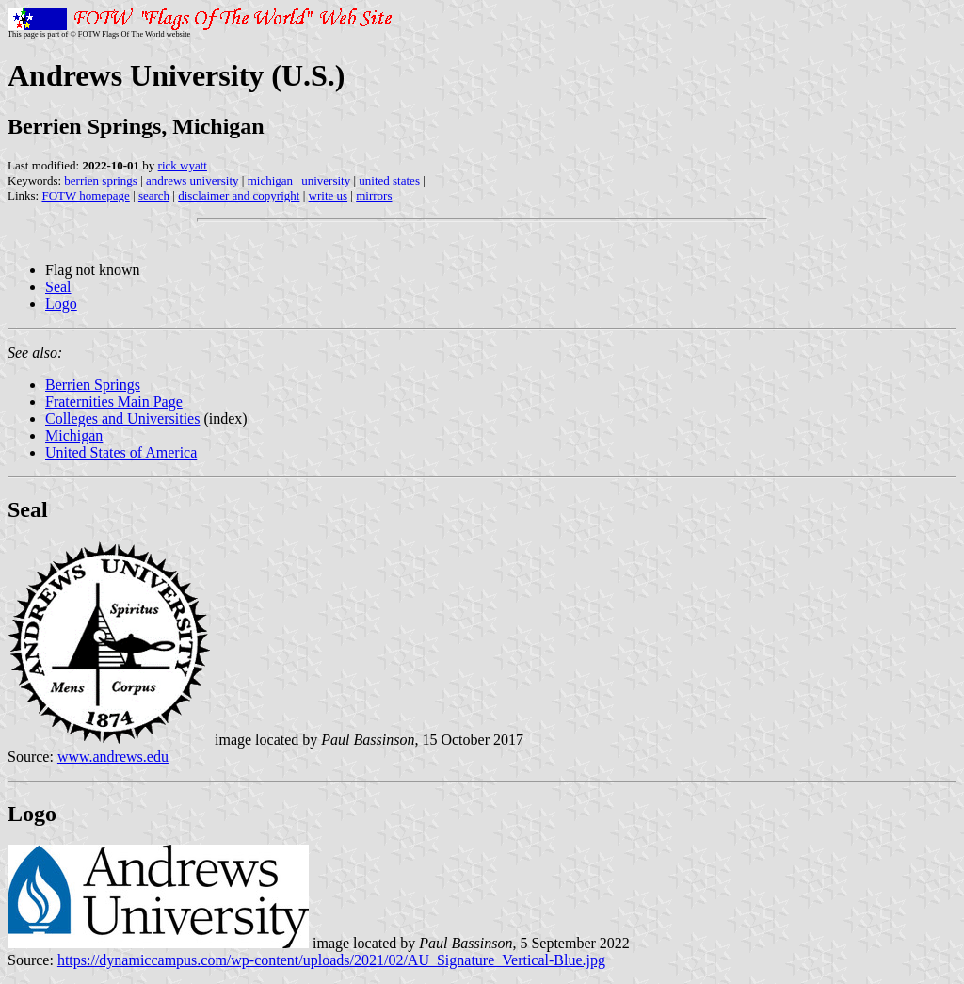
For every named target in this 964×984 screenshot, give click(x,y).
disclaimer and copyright (238, 195)
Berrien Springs (92, 385)
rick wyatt (182, 165)
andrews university (192, 180)
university (325, 180)
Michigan (74, 435)
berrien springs (100, 180)
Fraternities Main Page (114, 402)
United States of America (121, 452)
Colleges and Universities (122, 419)
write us (328, 195)
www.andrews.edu (113, 757)
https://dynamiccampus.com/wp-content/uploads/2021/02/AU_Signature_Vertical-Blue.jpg (331, 960)
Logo (61, 304)
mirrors (374, 195)
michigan (270, 180)
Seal (58, 287)
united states (389, 180)
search (153, 195)
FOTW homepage (85, 195)
